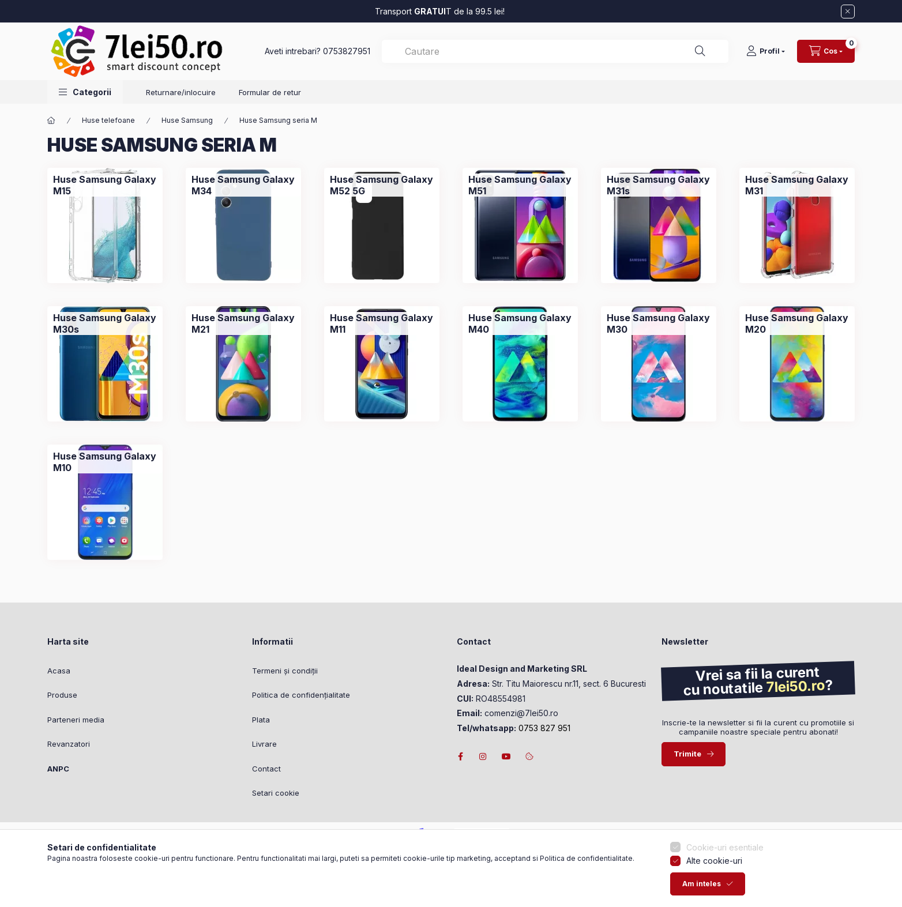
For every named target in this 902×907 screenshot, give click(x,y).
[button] (85, 92)
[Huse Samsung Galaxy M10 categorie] (105, 461)
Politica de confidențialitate (301, 694)
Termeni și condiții (285, 670)
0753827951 (346, 51)
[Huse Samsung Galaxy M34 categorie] (243, 185)
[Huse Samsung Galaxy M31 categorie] (797, 185)
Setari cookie (275, 792)
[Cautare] (700, 51)
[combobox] (555, 51)
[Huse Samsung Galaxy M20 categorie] (797, 323)
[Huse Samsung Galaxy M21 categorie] (243, 323)
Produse (62, 694)
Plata (261, 719)
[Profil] (765, 51)
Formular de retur (270, 92)
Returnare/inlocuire (181, 92)
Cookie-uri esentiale (725, 854)
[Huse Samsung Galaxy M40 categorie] (520, 323)
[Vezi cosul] (826, 51)
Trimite (687, 753)
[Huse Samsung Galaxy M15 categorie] (105, 185)
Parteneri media (75, 719)
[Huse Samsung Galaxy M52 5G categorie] (382, 185)
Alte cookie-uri (714, 868)
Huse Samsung (187, 120)
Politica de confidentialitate (586, 865)
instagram (483, 756)
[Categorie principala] (51, 120)
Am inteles (701, 891)
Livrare (264, 743)
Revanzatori (68, 743)
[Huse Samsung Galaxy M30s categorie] (105, 323)
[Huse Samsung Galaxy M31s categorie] (659, 185)
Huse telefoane (108, 120)
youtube (506, 756)
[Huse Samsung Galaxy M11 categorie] (382, 323)
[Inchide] (848, 11)
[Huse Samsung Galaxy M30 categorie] (659, 323)
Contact (266, 768)
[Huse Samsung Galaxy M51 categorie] (520, 185)
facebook (460, 756)
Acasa (58, 670)
